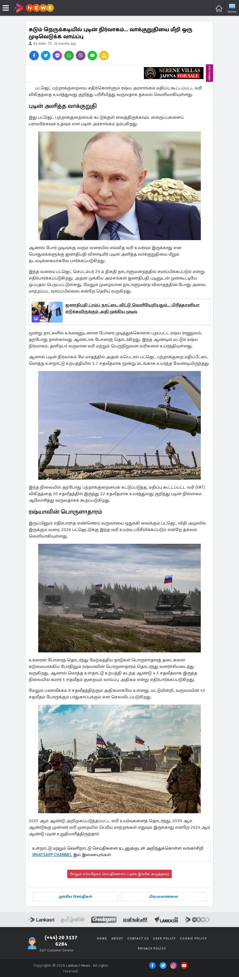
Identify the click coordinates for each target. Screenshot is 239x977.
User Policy (164, 938)
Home (103, 938)
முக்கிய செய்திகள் (75, 896)
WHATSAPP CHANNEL (52, 854)
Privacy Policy (152, 948)
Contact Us (138, 938)
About (118, 938)
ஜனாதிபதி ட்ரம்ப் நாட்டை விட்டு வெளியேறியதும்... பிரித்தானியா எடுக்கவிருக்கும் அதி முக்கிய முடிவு (132, 308)
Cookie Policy (192, 938)
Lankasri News (78, 965)
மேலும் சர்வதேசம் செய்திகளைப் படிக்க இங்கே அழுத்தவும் (119, 874)
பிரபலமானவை (163, 896)
